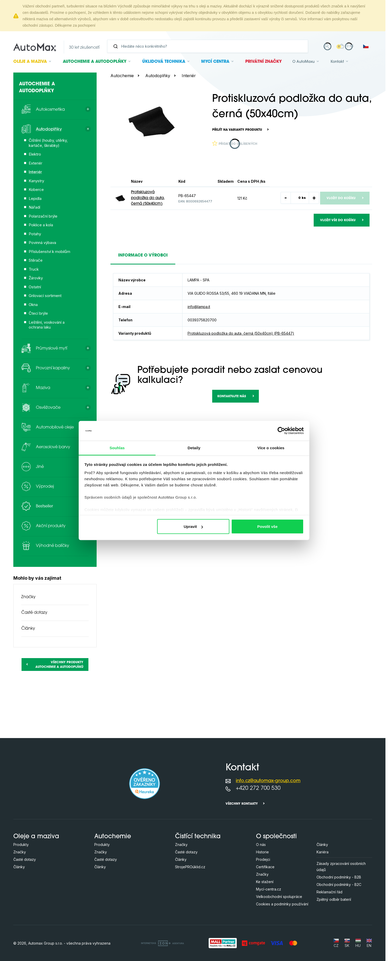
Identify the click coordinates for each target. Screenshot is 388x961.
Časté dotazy (34, 613)
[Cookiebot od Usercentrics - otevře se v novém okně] (281, 431)
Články (28, 629)
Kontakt (337, 62)
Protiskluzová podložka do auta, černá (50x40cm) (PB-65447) (241, 333)
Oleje (30, 62)
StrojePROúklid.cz (190, 867)
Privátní (263, 62)
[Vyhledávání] (210, 46)
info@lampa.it (199, 306)
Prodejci (263, 859)
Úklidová (163, 62)
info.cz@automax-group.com (268, 781)
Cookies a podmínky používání (282, 904)
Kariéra (322, 852)
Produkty (21, 844)
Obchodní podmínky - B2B (338, 877)
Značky (28, 597)
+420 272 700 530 (258, 788)
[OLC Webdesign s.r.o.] (162, 943)
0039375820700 (202, 320)
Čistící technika (198, 837)
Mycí (215, 62)
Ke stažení (264, 882)
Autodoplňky (157, 75)
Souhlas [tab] (117, 447)
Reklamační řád (329, 892)
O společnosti (276, 837)
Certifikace (265, 867)
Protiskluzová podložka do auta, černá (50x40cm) (148, 198)
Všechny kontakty (242, 803)
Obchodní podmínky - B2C (338, 884)
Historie (262, 852)
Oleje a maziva (36, 837)
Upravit (193, 526)
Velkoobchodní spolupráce (279, 896)
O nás (261, 844)
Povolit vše (267, 526)
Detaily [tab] (194, 447)
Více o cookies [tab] (270, 447)
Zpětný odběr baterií (333, 899)
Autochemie (94, 62)
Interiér (189, 75)
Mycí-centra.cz (268, 889)
